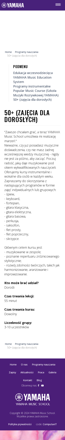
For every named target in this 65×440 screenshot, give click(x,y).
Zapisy (12, 372)
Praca (41, 372)
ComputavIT (50, 424)
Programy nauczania (43, 364)
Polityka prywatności (20, 424)
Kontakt (27, 380)
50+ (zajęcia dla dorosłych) (32, 99)
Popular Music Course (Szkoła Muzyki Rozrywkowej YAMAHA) (36, 93)
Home (13, 364)
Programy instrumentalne (32, 86)
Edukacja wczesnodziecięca (33, 73)
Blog (39, 380)
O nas (24, 364)
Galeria (52, 372)
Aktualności (26, 372)
